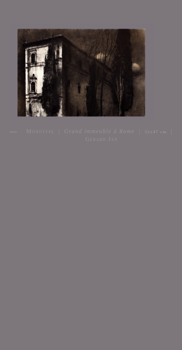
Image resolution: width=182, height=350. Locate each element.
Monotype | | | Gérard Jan (99, 135)
